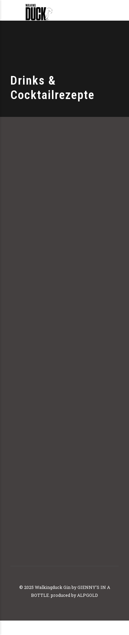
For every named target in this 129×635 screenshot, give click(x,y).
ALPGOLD (87, 595)
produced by (63, 595)
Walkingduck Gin (53, 587)
